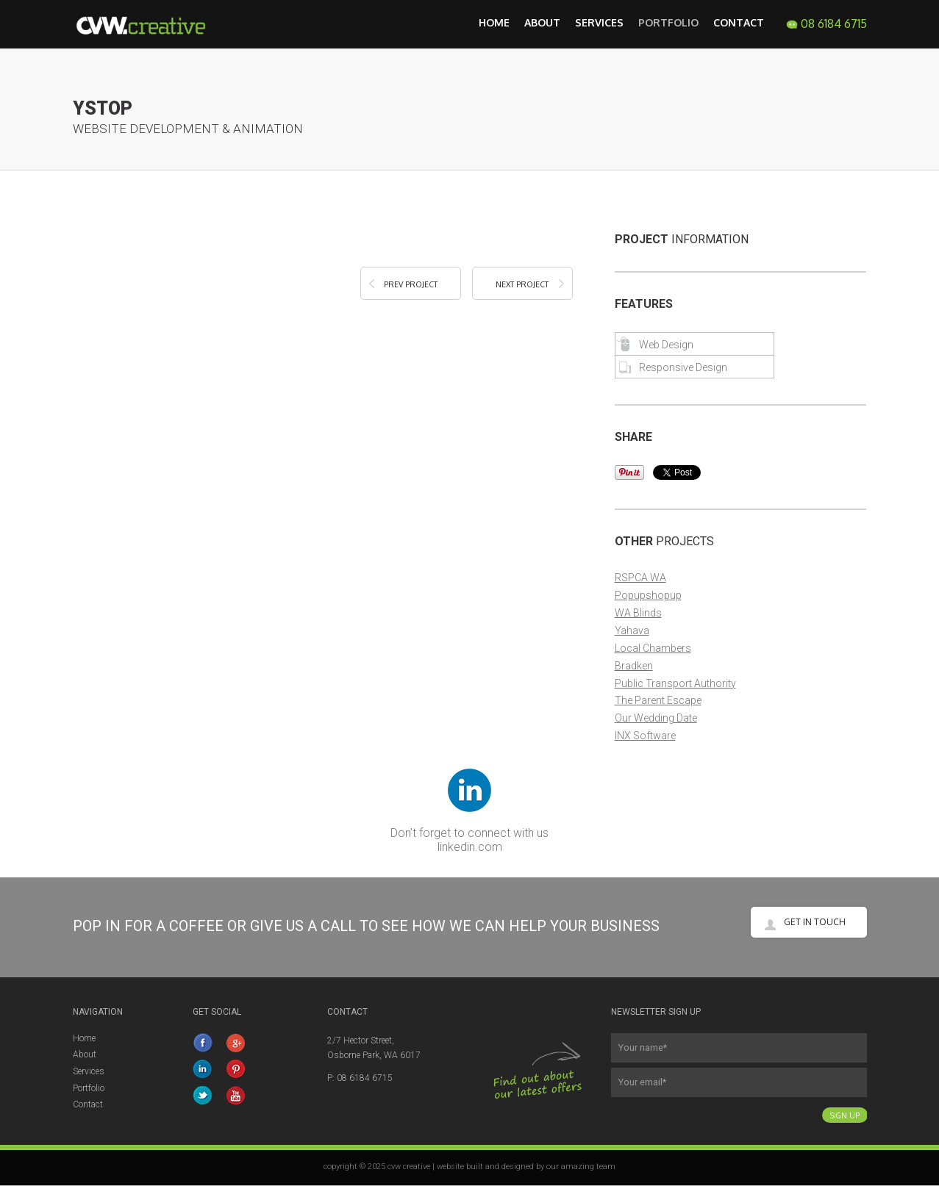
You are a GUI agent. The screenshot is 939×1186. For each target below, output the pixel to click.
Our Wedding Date (656, 718)
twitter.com (204, 1095)
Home (494, 22)
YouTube (237, 1095)
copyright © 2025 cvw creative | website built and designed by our (442, 1166)
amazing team (588, 1166)
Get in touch (815, 921)
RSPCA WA (640, 577)
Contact (738, 22)
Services (599, 22)
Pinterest (237, 1069)
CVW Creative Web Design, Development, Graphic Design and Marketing (150, 24)
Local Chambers (653, 648)
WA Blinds (638, 613)
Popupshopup (648, 595)
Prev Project (411, 284)
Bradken (634, 666)
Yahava (632, 630)
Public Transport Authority (675, 683)
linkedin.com (470, 847)
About (542, 22)
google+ (237, 1043)
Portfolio (668, 22)
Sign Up (845, 1115)
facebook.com (204, 1043)
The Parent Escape (658, 700)
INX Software (645, 735)
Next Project (522, 284)
